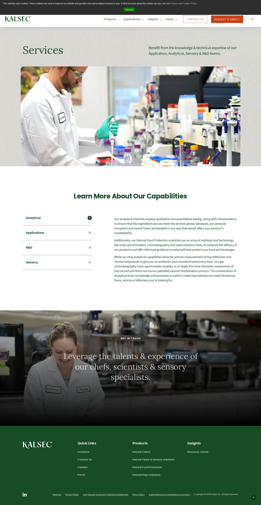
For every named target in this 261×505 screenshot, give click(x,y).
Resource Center (198, 452)
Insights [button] (153, 19)
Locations (84, 452)
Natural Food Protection (147, 467)
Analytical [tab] (33, 218)
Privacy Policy (72, 494)
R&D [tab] (29, 247)
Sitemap (56, 494)
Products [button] (110, 19)
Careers (83, 467)
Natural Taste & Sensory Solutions (153, 459)
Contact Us (195, 19)
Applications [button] (131, 19)
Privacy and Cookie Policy (183, 3)
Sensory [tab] (32, 262)
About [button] (169, 19)
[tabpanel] (176, 250)
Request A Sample (227, 19)
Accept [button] (129, 9)
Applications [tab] (35, 232)
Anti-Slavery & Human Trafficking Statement (105, 494)
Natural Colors (141, 452)
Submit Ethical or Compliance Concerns (169, 494)
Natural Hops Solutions (146, 475)
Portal (81, 475)
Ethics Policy (138, 494)
